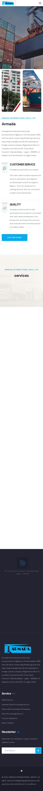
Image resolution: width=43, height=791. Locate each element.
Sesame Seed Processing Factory (16, 704)
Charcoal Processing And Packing (16, 709)
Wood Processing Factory (12, 714)
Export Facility (8, 723)
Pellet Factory (7, 700)
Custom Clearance (9, 718)
